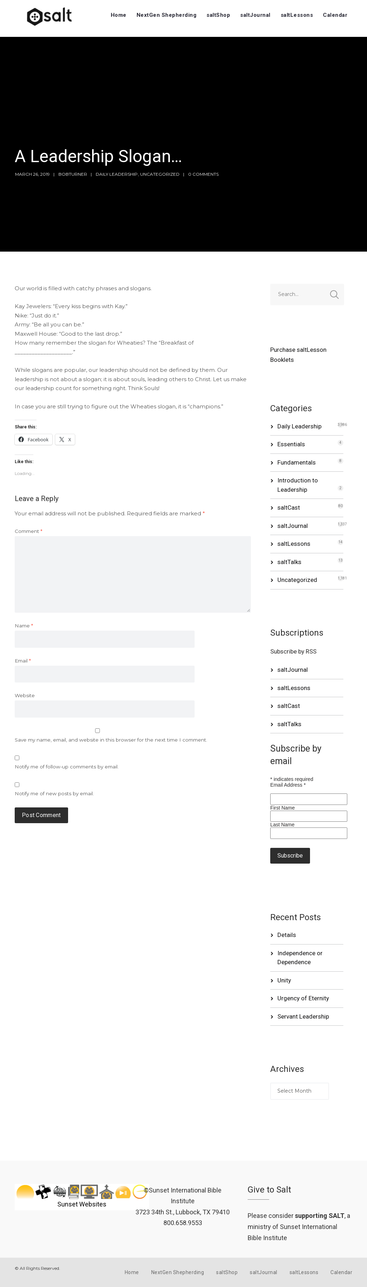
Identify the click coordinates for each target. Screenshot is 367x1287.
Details (286, 934)
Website (25, 695)
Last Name (282, 824)
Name (24, 625)
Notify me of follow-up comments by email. (67, 766)
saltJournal (255, 15)
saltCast (288, 507)
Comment (28, 531)
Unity (284, 980)
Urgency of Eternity (303, 998)
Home (119, 15)
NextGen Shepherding (167, 15)
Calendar (335, 15)
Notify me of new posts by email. (54, 793)
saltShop (218, 15)
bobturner (72, 174)
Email (23, 661)
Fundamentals (296, 462)
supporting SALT (319, 1215)
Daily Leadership (117, 174)
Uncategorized (160, 174)
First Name (282, 808)
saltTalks (289, 561)
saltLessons (297, 15)
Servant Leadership (303, 1016)
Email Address (288, 785)
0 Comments (203, 174)
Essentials (291, 444)
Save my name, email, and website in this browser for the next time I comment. (111, 740)
